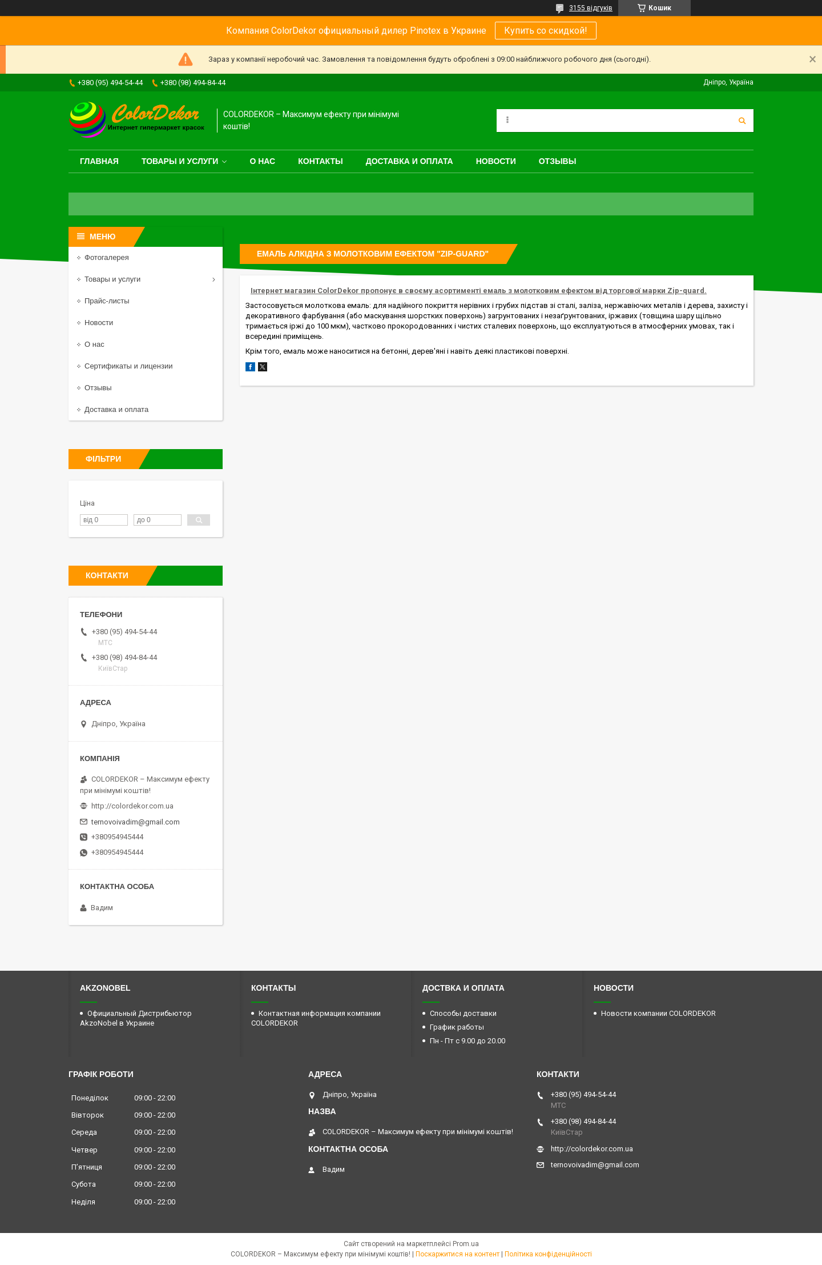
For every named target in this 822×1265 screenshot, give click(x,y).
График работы (457, 1027)
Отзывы (558, 161)
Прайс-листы (107, 301)
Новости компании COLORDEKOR (658, 1013)
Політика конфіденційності (548, 1254)
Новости (496, 161)
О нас (262, 161)
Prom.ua (466, 1244)
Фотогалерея (106, 257)
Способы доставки (463, 1013)
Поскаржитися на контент (457, 1254)
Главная (99, 161)
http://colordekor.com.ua (132, 806)
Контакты (320, 161)
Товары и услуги (180, 161)
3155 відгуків (591, 8)
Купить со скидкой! (545, 30)
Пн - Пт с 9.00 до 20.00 (467, 1040)
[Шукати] (742, 120)
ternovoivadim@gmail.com (135, 822)
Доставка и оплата (409, 161)
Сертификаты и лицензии (128, 366)
